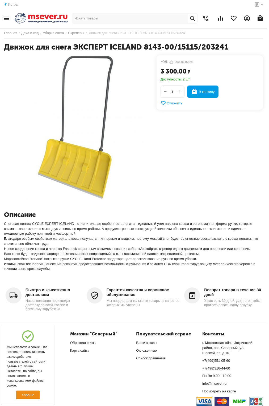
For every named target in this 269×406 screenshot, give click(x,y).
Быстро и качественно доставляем (48, 292)
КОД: (164, 62)
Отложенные (146, 350)
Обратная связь (83, 343)
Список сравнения (151, 358)
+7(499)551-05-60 (216, 361)
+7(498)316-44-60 (216, 368)
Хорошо (28, 395)
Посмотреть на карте (219, 391)
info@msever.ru (214, 383)
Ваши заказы (146, 343)
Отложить (171, 103)
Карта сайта (79, 350)
